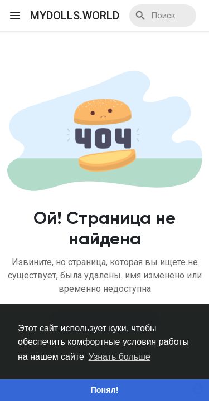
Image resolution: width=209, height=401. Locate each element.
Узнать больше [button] (119, 356)
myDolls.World (74, 15)
